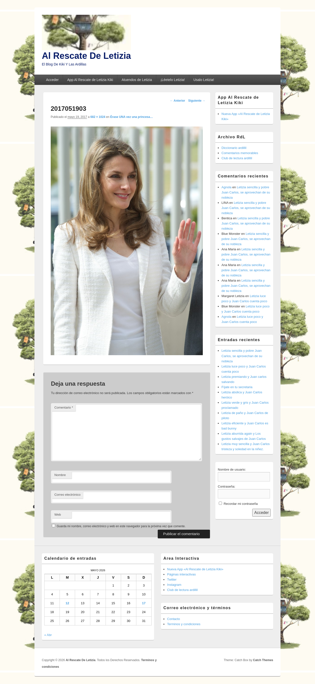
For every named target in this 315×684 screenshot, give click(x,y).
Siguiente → (196, 100)
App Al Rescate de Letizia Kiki (90, 80)
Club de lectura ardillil (236, 158)
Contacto (173, 619)
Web (57, 514)
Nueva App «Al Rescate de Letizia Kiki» (195, 569)
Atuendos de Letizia (137, 80)
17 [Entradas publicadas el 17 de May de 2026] (143, 603)
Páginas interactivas (181, 574)
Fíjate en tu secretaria (236, 387)
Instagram (174, 585)
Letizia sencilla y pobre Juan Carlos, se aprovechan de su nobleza (245, 192)
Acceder (52, 80)
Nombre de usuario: (232, 469)
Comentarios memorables (239, 153)
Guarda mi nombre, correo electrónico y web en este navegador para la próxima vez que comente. (121, 526)
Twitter (171, 579)
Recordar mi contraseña (241, 504)
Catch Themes (263, 660)
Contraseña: (226, 486)
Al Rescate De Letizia (86, 56)
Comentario (63, 407)
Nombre (60, 475)
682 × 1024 (97, 117)
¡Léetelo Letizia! (172, 80)
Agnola (226, 187)
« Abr (48, 635)
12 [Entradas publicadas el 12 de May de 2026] (67, 603)
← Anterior (177, 100)
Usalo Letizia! (203, 80)
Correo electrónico (67, 494)
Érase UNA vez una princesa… (131, 117)
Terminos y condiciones (183, 624)
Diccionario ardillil (233, 148)
